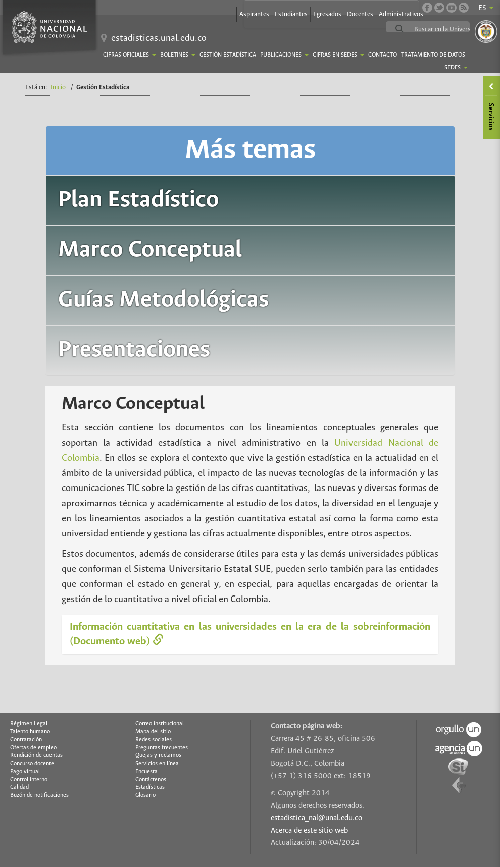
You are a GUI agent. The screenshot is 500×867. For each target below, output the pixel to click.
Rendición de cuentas (36, 755)
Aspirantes (254, 14)
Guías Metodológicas (163, 300)
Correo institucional (159, 724)
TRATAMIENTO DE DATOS (433, 55)
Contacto (382, 55)
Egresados (327, 14)
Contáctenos (150, 780)
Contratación (26, 740)
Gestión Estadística (227, 55)
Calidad (19, 787)
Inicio (58, 87)
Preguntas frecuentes (161, 748)
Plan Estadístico (138, 200)
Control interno (28, 780)
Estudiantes (291, 14)
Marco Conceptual (150, 250)
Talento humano (30, 732)
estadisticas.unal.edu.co (159, 38)
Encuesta (146, 772)
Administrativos (401, 14)
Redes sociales (153, 740)
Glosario (145, 795)
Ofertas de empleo (33, 748)
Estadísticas (150, 787)
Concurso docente (32, 764)
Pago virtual (25, 772)
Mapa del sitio (153, 732)
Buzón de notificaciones (39, 795)
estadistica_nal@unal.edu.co (316, 818)
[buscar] (452, 29)
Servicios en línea (157, 764)
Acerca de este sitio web (309, 831)
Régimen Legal (28, 724)
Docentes (360, 14)
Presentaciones (134, 350)
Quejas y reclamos (158, 755)
